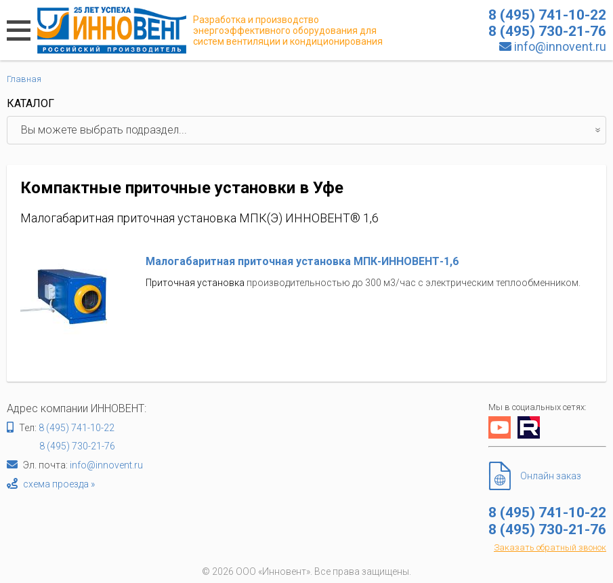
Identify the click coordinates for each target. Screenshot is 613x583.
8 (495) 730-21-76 (77, 446)
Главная (24, 79)
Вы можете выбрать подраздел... (313, 130)
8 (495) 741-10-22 (76, 427)
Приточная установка (195, 282)
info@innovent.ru (560, 46)
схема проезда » (59, 484)
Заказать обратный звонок (550, 547)
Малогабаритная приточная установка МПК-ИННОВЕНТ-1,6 (302, 261)
